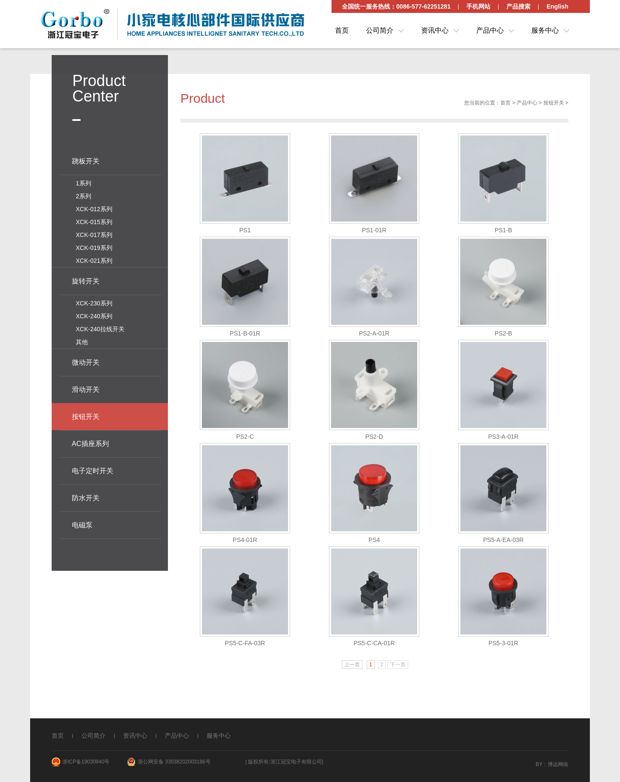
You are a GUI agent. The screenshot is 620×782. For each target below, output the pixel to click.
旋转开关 (85, 279)
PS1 (245, 232)
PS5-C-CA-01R (374, 645)
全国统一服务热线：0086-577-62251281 (396, 6)
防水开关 (85, 495)
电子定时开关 (92, 468)
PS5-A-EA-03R (503, 542)
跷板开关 (85, 159)
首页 (342, 30)
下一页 (398, 667)
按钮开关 (553, 105)
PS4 (374, 542)
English (557, 6)
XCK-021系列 (94, 258)
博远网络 (558, 764)
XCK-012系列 (94, 206)
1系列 (83, 181)
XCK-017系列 (94, 232)
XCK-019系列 (94, 245)
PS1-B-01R (245, 336)
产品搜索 (518, 6)
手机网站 (478, 6)
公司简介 (380, 30)
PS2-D (374, 439)
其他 (82, 339)
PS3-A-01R (503, 439)
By (539, 764)
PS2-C (245, 439)
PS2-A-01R (374, 336)
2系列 (83, 194)
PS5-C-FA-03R (245, 645)
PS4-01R (245, 542)
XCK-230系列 (94, 301)
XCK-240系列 (94, 314)
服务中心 (545, 30)
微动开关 (85, 360)
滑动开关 (85, 387)
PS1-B (503, 232)
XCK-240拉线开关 (100, 326)
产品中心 (490, 30)
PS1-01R (374, 232)
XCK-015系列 (94, 219)
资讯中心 (435, 30)
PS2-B (503, 336)
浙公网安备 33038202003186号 (174, 762)
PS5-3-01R (503, 645)
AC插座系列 (90, 441)
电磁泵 (82, 522)
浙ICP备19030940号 (85, 762)
